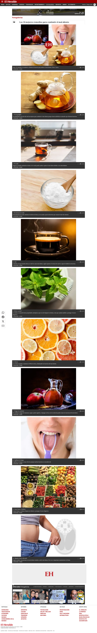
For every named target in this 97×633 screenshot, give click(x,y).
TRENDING (24, 615)
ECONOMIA (5, 613)
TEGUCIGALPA (58, 586)
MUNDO (45, 586)
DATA (61, 612)
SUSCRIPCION (83, 621)
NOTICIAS (4, 607)
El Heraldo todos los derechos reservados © (11, 626)
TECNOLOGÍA (44, 610)
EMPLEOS (43, 613)
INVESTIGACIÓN (64, 610)
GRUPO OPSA (83, 607)
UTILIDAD (43, 607)
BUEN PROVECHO (84, 617)
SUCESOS (65, 586)
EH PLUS (62, 607)
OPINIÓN (24, 617)
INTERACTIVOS (64, 615)
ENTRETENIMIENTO (79, 586)
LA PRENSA (82, 612)
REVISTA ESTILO (83, 615)
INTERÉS (23, 607)
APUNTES (23, 619)
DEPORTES (71, 586)
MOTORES (43, 615)
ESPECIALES (24, 613)
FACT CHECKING (64, 613)
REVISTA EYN (83, 619)
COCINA (23, 612)
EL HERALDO (83, 610)
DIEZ (80, 613)
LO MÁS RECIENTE (37, 586)
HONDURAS (51, 586)
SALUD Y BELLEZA (45, 612)
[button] (3, 312)
